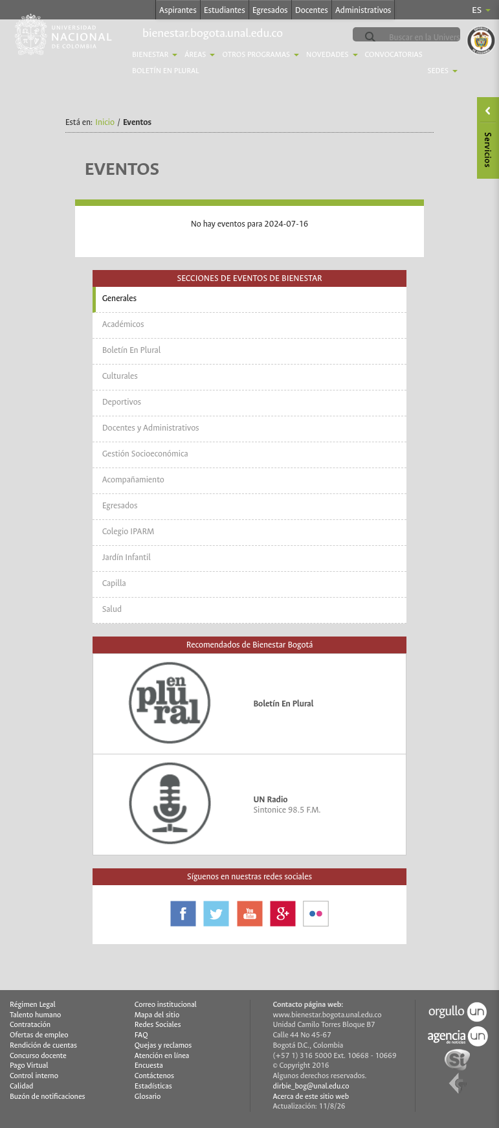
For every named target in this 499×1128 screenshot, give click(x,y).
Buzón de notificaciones (47, 1096)
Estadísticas (153, 1086)
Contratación (30, 1025)
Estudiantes (224, 10)
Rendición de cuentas (43, 1045)
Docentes (311, 10)
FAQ (141, 1035)
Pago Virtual (29, 1065)
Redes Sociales (158, 1025)
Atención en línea (162, 1056)
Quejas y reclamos (163, 1045)
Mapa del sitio (157, 1015)
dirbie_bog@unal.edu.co (311, 1086)
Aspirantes (178, 10)
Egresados (270, 10)
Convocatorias (394, 55)
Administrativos (363, 10)
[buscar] (437, 37)
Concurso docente (38, 1056)
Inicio (105, 122)
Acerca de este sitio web (311, 1096)
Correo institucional (166, 1005)
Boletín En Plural (165, 71)
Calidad (21, 1086)
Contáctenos (154, 1076)
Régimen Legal (33, 1005)
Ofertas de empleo (39, 1035)
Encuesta (149, 1065)
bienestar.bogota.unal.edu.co (212, 33)
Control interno (34, 1076)
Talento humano (35, 1015)
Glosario (148, 1096)
